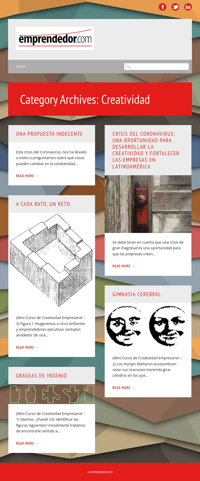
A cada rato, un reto (43, 203)
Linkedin (188, 7)
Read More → (27, 175)
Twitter (175, 7)
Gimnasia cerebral (137, 294)
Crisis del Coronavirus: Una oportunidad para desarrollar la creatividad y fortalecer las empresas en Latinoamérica (146, 150)
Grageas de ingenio (41, 375)
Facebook (162, 7)
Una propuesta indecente (49, 133)
